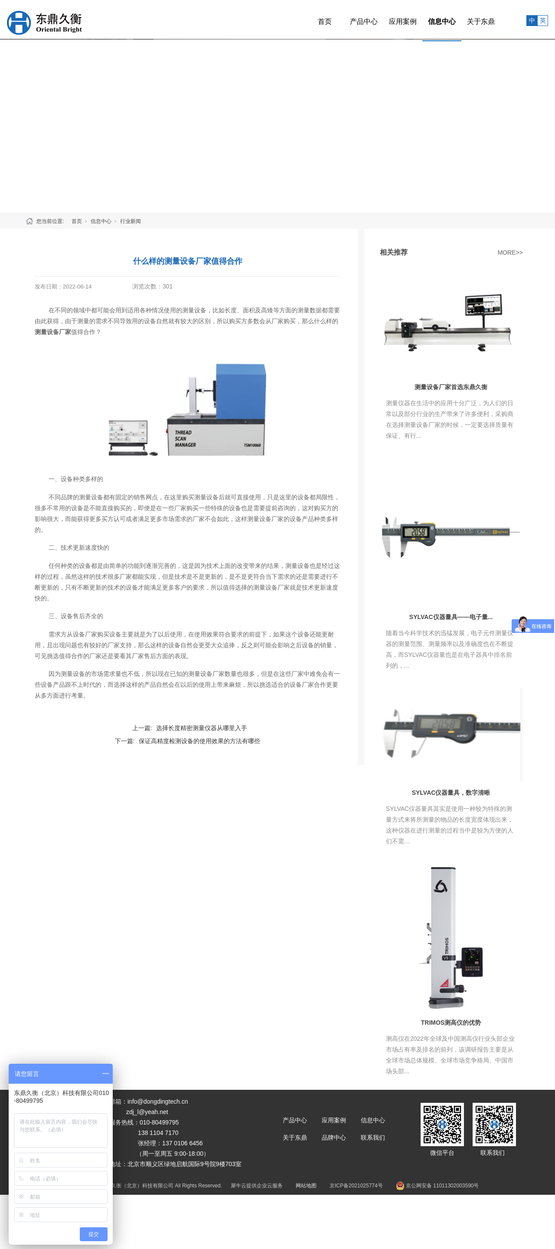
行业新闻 (130, 221)
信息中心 (423, 19)
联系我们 (373, 1137)
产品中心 (345, 19)
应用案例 (384, 19)
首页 (306, 19)
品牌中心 (334, 1137)
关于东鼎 (462, 19)
